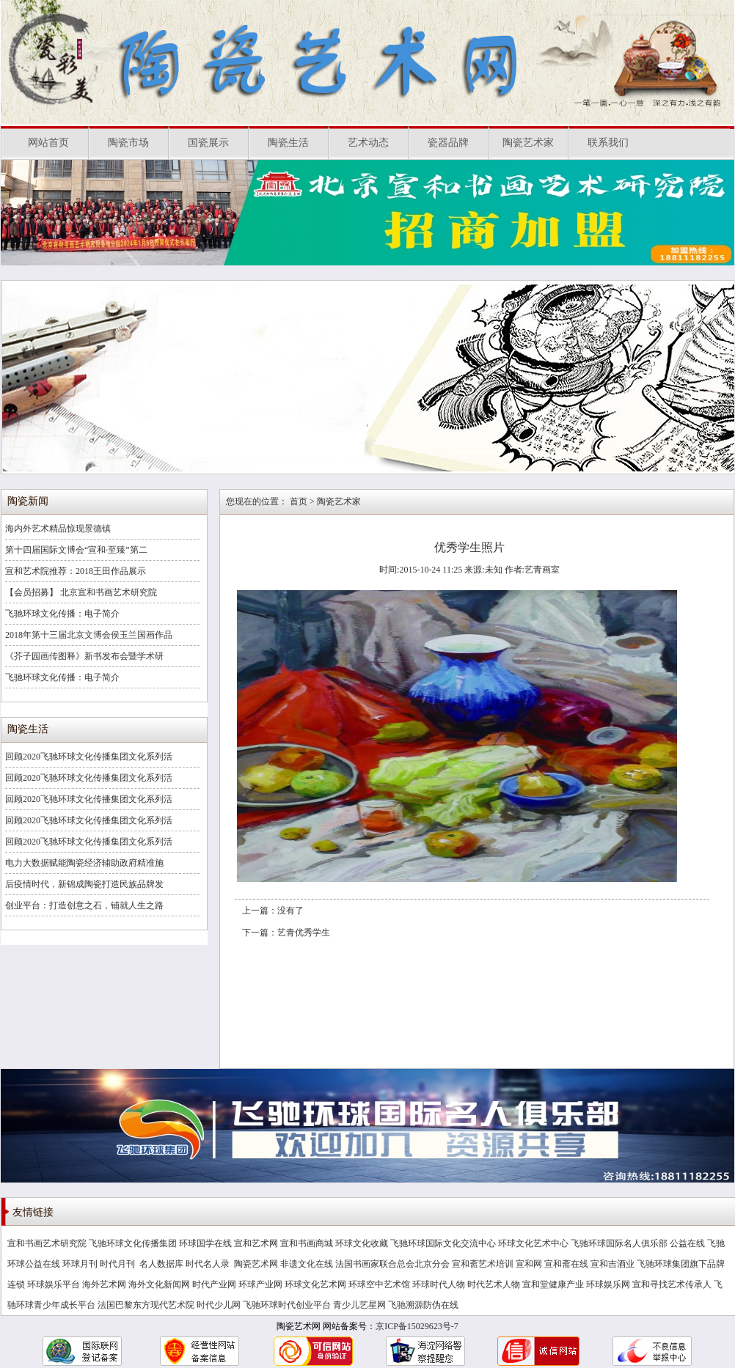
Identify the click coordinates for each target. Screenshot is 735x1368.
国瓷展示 (208, 142)
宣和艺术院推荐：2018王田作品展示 (75, 571)
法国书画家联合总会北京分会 (392, 1264)
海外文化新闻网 (159, 1284)
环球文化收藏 (361, 1243)
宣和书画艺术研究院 (47, 1243)
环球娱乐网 (608, 1284)
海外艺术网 (104, 1284)
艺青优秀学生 (303, 932)
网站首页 (48, 142)
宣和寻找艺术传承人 (672, 1284)
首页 (298, 501)
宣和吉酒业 (612, 1264)
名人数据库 (161, 1264)
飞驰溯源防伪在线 (423, 1305)
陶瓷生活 (288, 142)
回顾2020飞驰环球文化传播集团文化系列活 (88, 756)
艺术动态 (368, 142)
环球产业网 (260, 1284)
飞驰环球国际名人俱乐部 (619, 1243)
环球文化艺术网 (315, 1284)
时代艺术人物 (493, 1284)
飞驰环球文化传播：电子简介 (62, 613)
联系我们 (608, 142)
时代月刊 (118, 1264)
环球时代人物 (438, 1284)
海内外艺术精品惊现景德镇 (58, 528)
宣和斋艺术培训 (482, 1264)
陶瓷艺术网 (256, 1264)
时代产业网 (214, 1284)
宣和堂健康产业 (553, 1284)
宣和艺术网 (256, 1243)
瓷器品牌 (448, 142)
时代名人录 (209, 1264)
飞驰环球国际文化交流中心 (443, 1243)
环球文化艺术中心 (533, 1243)
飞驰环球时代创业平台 (287, 1305)
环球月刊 (80, 1264)
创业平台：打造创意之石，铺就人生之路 (84, 905)
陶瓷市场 (128, 142)
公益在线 (687, 1243)
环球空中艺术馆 (379, 1284)
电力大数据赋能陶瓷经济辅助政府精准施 (84, 863)
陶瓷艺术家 (528, 142)
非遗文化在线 (306, 1264)
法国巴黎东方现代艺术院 (146, 1305)
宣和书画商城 (306, 1243)
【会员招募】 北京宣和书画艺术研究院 (81, 592)
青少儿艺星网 (359, 1305)
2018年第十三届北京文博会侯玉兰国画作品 (88, 635)
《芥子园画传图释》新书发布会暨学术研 (84, 656)
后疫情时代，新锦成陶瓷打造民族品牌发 (84, 884)
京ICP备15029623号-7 (417, 1326)
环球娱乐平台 (53, 1284)
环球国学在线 (205, 1243)
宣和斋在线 (566, 1264)
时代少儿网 (219, 1305)
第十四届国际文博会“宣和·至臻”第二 (76, 550)
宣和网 (529, 1264)
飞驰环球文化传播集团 (133, 1243)
